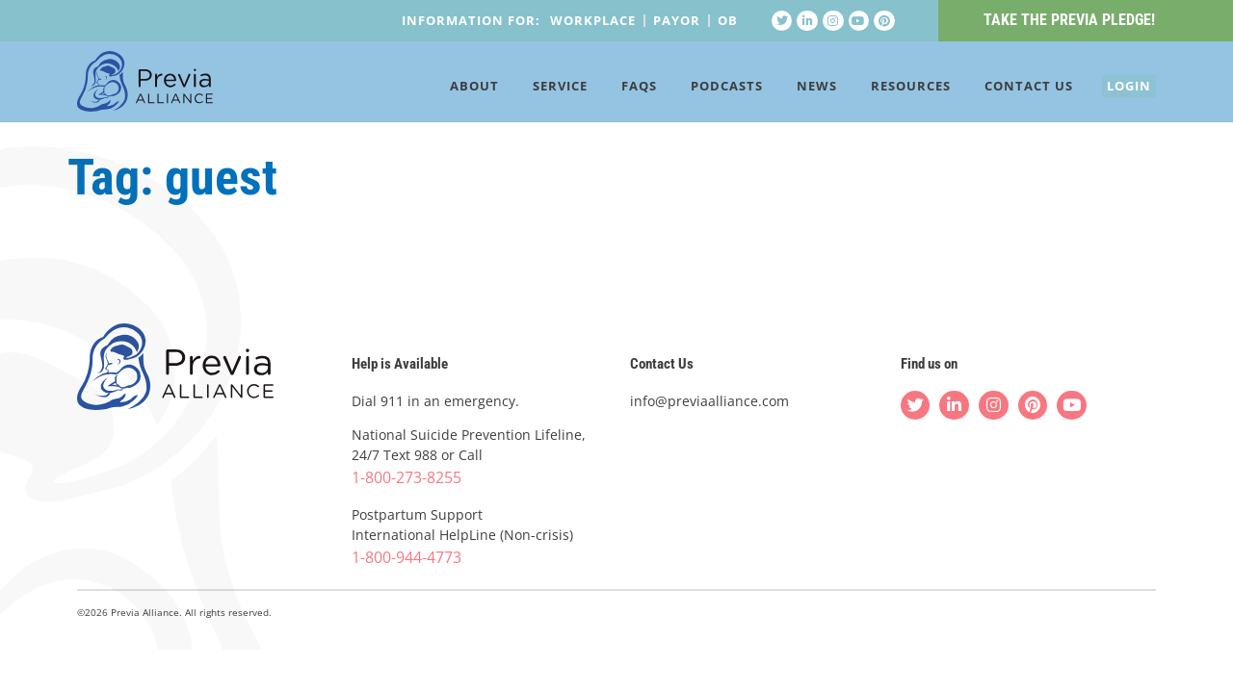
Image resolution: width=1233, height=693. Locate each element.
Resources (883, 88)
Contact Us (1001, 88)
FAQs (611, 88)
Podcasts (699, 88)
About (446, 88)
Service (532, 88)
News (789, 88)
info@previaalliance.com (709, 401)
